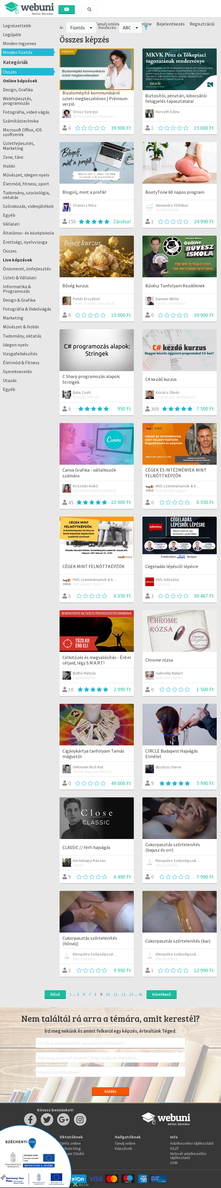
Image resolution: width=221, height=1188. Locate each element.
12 (123, 994)
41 (141, 994)
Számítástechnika (21, 121)
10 (108, 994)
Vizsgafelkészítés (20, 353)
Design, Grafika (18, 89)
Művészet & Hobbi (21, 327)
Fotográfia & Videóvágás (27, 309)
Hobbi (9, 166)
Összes (10, 72)
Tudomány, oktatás (22, 336)
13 (131, 994)
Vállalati (11, 224)
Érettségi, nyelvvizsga (25, 242)
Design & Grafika (19, 300)
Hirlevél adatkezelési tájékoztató (188, 1155)
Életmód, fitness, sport (26, 184)
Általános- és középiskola (28, 233)
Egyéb (9, 215)
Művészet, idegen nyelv (26, 175)
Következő (161, 994)
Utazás (10, 380)
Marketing (13, 318)
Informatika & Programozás (17, 289)
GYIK (174, 1162)
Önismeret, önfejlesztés (27, 269)
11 (116, 994)
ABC (130, 27)
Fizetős (81, 27)
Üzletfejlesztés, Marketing (19, 145)
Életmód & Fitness (21, 362)
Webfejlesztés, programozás (17, 101)
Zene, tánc (13, 157)
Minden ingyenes (19, 43)
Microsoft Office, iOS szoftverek (22, 132)
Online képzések (20, 81)
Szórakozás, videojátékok (28, 206)
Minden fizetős (18, 52)
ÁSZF (174, 1148)
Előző (55, 994)
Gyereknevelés (17, 371)
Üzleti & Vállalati (19, 277)
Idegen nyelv (15, 345)
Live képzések (17, 260)
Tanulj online (125, 1143)
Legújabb (12, 34)
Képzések (123, 1148)
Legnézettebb (17, 25)
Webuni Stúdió (72, 1153)
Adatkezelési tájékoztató (192, 1143)
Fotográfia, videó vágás (26, 112)
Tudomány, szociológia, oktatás (26, 195)
